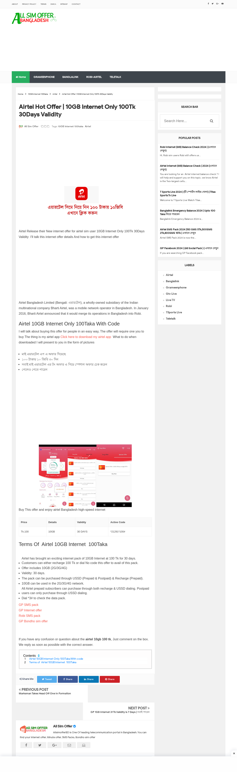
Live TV (170, 300)
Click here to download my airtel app (86, 337)
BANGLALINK (70, 77)
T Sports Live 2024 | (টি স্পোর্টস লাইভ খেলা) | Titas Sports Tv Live (187, 193)
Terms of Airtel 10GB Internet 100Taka (52, 662)
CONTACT (76, 4)
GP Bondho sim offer (34, 621)
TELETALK (115, 77)
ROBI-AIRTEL (94, 77)
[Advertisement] (154, 39)
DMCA (53, 4)
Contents (29, 655)
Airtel (88, 126)
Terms (43, 4)
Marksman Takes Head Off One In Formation (45, 693)
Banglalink (172, 281)
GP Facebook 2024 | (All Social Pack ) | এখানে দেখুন (189, 248)
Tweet (47, 679)
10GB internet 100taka (70, 126)
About (15, 4)
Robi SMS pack (30, 615)
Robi (169, 306)
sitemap (63, 4)
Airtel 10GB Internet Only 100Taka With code (56, 658)
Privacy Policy (29, 4)
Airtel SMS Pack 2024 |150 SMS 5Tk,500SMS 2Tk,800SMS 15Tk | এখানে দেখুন (186, 231)
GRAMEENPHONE (44, 77)
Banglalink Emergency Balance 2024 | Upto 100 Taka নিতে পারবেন (187, 212)
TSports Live (174, 312)
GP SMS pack (28, 604)
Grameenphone (176, 287)
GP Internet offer (31, 610)
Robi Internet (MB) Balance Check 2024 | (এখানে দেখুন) (188, 148)
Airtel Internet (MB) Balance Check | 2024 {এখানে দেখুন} (188, 167)
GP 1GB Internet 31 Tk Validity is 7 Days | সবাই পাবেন (120, 694)
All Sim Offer (62, 709)
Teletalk (170, 318)
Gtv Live (171, 293)
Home (21, 77)
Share (68, 679)
